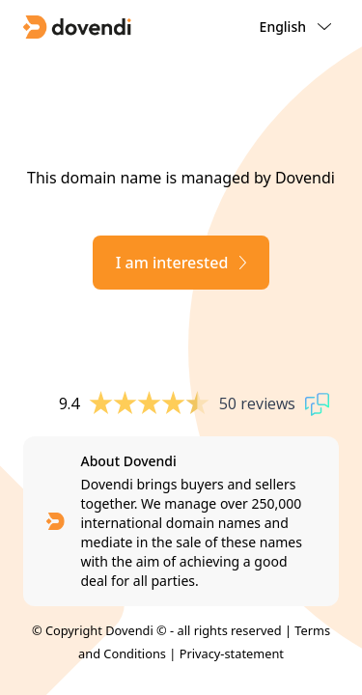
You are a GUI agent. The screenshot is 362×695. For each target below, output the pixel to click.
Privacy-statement (232, 653)
